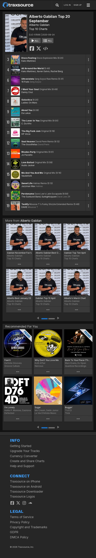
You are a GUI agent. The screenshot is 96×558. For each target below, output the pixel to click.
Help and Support (22, 466)
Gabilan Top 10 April (45, 298)
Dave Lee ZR (63, 196)
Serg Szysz (35, 81)
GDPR (14, 532)
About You (26, 110)
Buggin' (69, 407)
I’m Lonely (9, 407)
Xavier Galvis (43, 71)
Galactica (26, 99)
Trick (67, 413)
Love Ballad (27, 162)
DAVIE (24, 207)
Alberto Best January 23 (19, 298)
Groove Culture (12, 366)
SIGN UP (78, 5)
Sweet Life (27, 183)
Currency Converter (23, 456)
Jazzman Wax (28, 186)
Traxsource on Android (26, 486)
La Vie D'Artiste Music (45, 413)
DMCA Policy (19, 537)
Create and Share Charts (27, 461)
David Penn (43, 144)
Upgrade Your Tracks (25, 451)
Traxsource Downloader (26, 491)
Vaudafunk (26, 175)
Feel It (7, 360)
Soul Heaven (28, 141)
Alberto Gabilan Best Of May (48, 253)
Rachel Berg (57, 71)
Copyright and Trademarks (28, 527)
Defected (9, 413)
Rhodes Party (28, 152)
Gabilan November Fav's (19, 253)
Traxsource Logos (22, 496)
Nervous (39, 366)
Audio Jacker (28, 165)
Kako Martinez (28, 61)
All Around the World (32, 68)
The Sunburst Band (31, 196)
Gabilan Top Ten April (75, 253)
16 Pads (25, 81)
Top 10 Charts (38, 29)
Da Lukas (26, 113)
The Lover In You (30, 120)
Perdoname (27, 193)
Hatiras (39, 186)
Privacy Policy (20, 522)
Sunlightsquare (49, 196)
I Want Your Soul (30, 89)
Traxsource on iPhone (25, 481)
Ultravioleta (27, 79)
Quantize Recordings (75, 366)
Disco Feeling (28, 58)
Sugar (38, 407)
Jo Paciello (27, 155)
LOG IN (67, 5)
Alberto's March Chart (75, 298)
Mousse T (33, 207)
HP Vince (25, 134)
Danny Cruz (27, 92)
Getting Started (20, 446)
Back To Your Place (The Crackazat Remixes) (78, 360)
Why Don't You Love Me (47, 360)
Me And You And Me (32, 173)
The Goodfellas (29, 144)
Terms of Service (22, 517)
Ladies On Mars (29, 102)
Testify (25, 204)
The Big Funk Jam (31, 131)
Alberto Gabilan (39, 25)
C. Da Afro (26, 123)
